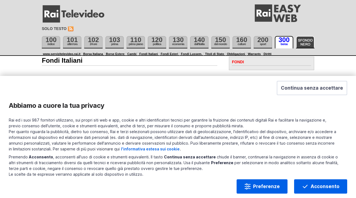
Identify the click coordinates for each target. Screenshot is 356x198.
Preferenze (253, 182)
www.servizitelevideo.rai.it (62, 54)
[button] (299, 101)
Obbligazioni (236, 54)
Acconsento (311, 182)
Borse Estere (115, 54)
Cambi (132, 54)
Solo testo (54, 28)
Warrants (254, 54)
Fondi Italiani (148, 54)
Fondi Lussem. (191, 54)
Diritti (268, 54)
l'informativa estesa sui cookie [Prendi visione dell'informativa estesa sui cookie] (244, 144)
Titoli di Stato (214, 54)
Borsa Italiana (93, 54)
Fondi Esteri (169, 54)
